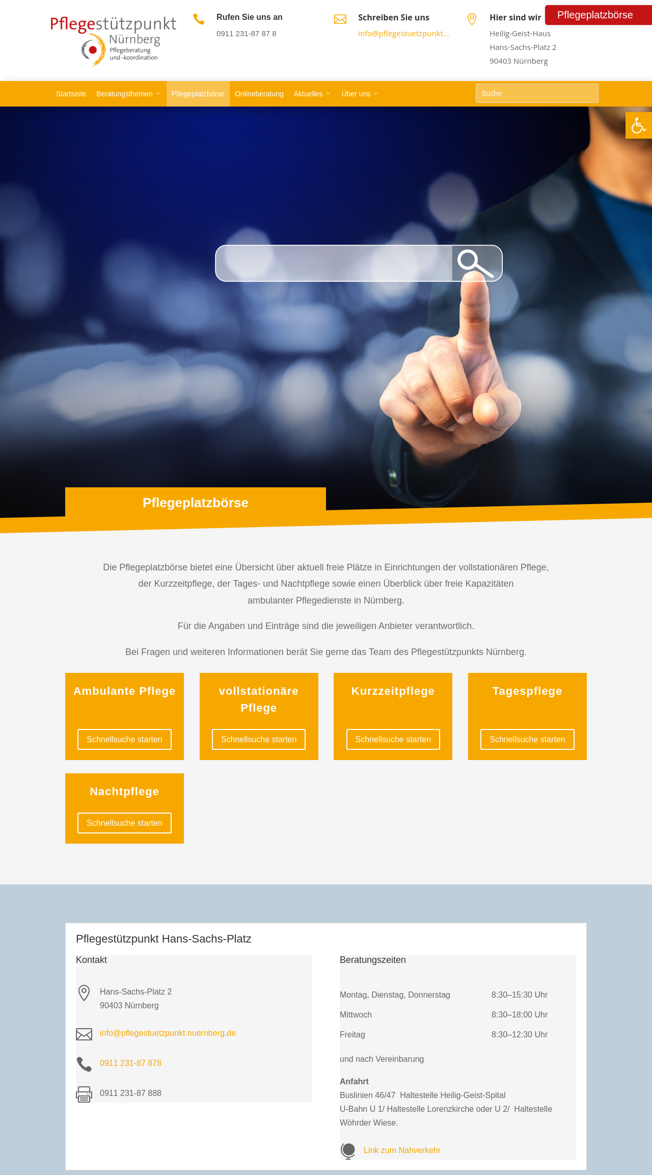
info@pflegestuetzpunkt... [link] (403, 33)
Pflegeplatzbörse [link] (198, 94)
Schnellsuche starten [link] (124, 739)
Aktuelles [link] (308, 94)
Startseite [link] (71, 94)
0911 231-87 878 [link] (130, 1063)
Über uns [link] (356, 94)
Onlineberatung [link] (259, 94)
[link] (639, 125)
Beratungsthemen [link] (124, 94)
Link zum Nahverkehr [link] (402, 1150)
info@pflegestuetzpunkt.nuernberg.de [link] (168, 1033)
